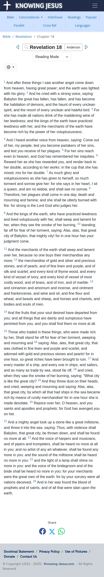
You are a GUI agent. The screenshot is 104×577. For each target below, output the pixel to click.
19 (39, 380)
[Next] (86, 47)
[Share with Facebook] (42, 531)
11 (5, 248)
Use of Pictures (76, 551)
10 (78, 223)
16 (35, 342)
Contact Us (28, 556)
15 (5, 331)
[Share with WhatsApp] (61, 531)
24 (34, 481)
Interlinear (55, 17)
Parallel (19, 25)
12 (15, 259)
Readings (74, 17)
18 (74, 369)
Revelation (23, 36)
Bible (10, 17)
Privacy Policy (49, 551)
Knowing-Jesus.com (59, 564)
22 (29, 437)
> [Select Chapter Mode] (52, 57)
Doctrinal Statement (19, 551)
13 (91, 281)
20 (31, 402)
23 (31, 459)
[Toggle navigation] (95, 5)
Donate (9, 556)
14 (5, 311)
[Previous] (18, 47)
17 (89, 358)
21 (5, 421)
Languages (82, 25)
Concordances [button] (29, 17)
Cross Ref (49, 25)
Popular (91, 17)
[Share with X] (52, 531)
